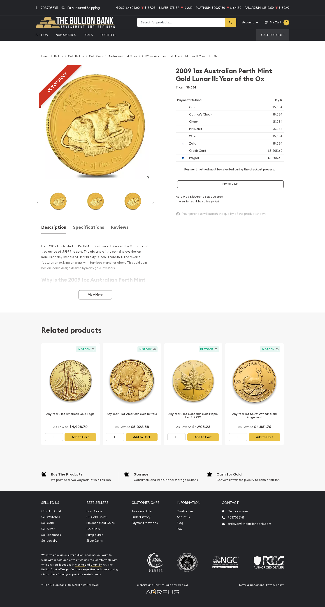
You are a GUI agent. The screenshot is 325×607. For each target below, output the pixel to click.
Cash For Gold (273, 35)
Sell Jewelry (49, 541)
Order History (141, 517)
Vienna (80, 564)
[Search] (230, 22)
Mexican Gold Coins (100, 523)
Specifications (88, 227)
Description (53, 227)
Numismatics (66, 35)
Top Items (108, 35)
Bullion (42, 35)
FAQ (179, 529)
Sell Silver (47, 529)
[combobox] (181, 22)
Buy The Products (66, 474)
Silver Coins (94, 541)
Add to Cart (80, 437)
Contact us (185, 511)
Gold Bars (93, 529)
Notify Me (230, 184)
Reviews (119, 227)
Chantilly (96, 564)
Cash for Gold (228, 474)
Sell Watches (50, 517)
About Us (183, 517)
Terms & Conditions (251, 585)
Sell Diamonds (51, 535)
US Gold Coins (96, 517)
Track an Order (142, 511)
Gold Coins (94, 511)
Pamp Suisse (94, 535)
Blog (180, 523)
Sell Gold (47, 523)
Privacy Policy (275, 585)
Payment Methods (145, 523)
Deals (88, 35)
